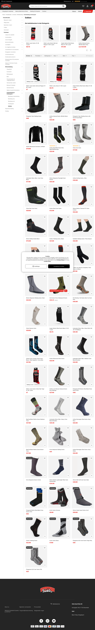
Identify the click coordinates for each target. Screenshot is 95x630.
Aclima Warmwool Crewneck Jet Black (35, 146)
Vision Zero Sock (77, 147)
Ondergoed (11, 103)
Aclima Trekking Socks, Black (57, 238)
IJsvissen (14, 14)
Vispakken (9, 69)
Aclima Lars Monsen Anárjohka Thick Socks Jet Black (82, 268)
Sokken (10, 106)
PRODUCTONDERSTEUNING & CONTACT (12, 611)
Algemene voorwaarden (25, 607)
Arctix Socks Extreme (55, 510)
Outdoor (44, 11)
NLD (7, 1)
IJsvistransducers (9, 54)
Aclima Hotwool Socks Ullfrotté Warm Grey (84, 43)
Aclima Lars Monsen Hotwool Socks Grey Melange (58, 389)
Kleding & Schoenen (35, 11)
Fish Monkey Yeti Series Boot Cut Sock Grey (82, 298)
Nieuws (74, 11)
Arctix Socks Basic (54, 540)
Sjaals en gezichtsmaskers (14, 90)
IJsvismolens (13, 37)
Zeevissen (12, 29)
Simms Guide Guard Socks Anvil (80, 510)
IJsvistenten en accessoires (13, 49)
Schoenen (14, 71)
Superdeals (87, 11)
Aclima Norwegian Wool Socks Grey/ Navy (82, 420)
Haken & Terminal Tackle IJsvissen (13, 63)
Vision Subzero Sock (31, 328)
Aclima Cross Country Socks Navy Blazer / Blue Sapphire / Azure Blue (34, 359)
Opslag (13, 111)
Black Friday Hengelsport (78, 614)
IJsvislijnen (13, 44)
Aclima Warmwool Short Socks (57, 358)
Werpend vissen (12, 20)
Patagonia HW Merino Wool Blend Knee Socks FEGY (82, 389)
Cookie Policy (47, 261)
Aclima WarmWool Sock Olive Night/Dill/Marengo (57, 148)
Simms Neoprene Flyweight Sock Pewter (58, 178)
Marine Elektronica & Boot (21, 11)
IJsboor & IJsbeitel (13, 34)
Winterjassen (10, 74)
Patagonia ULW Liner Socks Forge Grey (82, 540)
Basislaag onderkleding (13, 96)
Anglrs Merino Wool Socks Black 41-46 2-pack (67, 43)
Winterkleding (20, 14)
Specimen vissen (12, 25)
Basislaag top (11, 98)
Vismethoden (8, 14)
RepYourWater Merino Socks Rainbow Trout (35, 420)
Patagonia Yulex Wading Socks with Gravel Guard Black (81, 117)
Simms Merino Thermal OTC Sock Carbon (81, 209)
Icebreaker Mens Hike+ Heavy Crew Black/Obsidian (58, 420)
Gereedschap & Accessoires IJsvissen (13, 60)
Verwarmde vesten (11, 82)
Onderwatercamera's (10, 57)
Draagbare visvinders (10, 52)
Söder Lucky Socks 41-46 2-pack (32, 43)
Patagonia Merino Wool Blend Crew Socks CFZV (34, 511)
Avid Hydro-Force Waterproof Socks (58, 298)
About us (7, 607)
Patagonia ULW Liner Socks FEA (34, 569)
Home (3, 14)
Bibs (8, 76)
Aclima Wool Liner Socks (55, 208)
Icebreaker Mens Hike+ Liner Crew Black (34, 178)
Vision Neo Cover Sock (31, 208)
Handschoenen (10, 87)
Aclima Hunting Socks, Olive (80, 178)
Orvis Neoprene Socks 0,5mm (33, 479)
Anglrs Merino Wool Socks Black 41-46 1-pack (59, 329)
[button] (83, 1)
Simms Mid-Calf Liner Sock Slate (81, 479)
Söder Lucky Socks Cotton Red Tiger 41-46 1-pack (35, 389)
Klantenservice (67, 1)
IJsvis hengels (13, 39)
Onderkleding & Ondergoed (30, 14)
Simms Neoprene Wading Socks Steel (35, 298)
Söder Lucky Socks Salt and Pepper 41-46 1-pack (50, 43)
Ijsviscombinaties (13, 42)
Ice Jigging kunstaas (13, 47)
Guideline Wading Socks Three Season (82, 238)
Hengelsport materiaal (7, 11)
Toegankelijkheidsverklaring (26, 610)
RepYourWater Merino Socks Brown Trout (34, 450)
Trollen (12, 27)
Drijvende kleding (13, 108)
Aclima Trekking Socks (31, 540)
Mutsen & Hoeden (11, 85)
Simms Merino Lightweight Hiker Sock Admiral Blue (59, 480)
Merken (80, 11)
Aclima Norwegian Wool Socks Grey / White (82, 450)
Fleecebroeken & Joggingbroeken (11, 79)
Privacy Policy (60, 260)
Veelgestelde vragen (39, 610)
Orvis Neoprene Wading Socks (57, 449)
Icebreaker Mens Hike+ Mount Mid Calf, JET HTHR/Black (82, 329)
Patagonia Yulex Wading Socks (33, 116)
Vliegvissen (12, 22)
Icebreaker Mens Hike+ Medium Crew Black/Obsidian (82, 359)
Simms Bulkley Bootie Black (32, 238)
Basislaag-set (11, 101)
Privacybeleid (37, 607)
